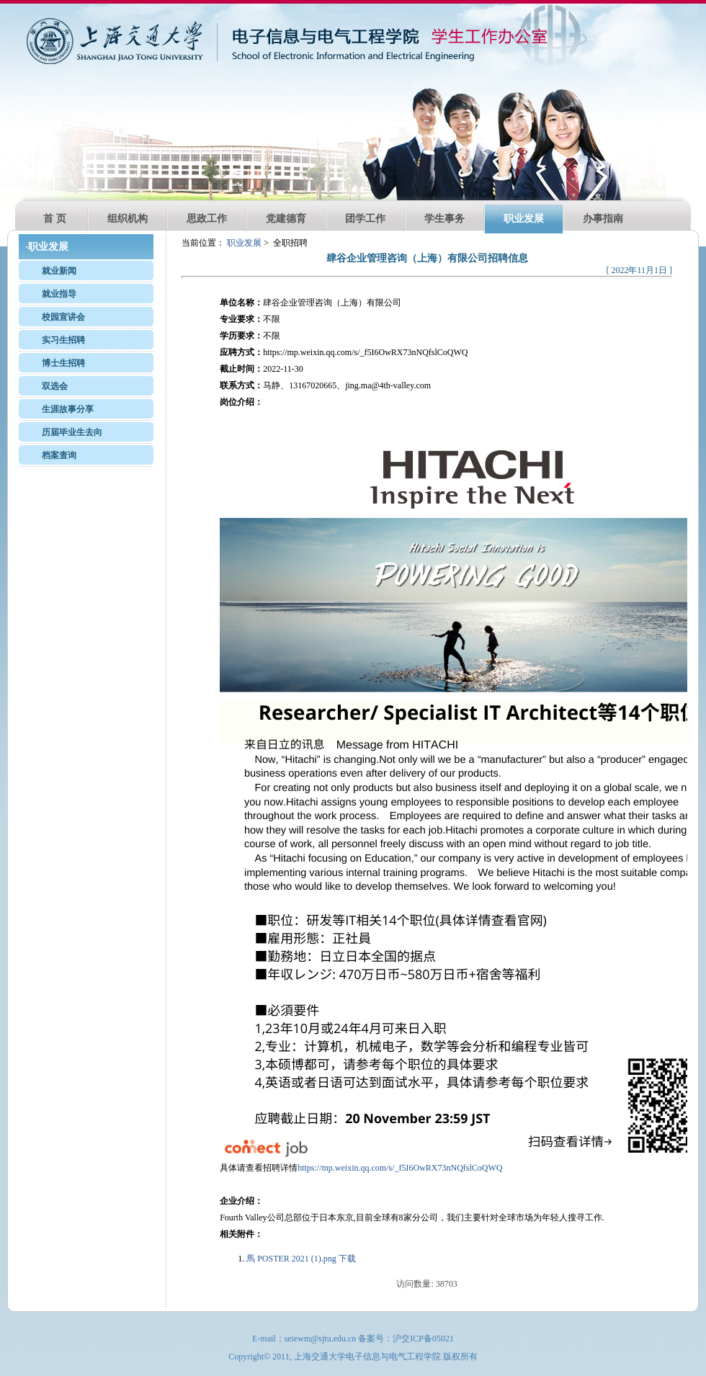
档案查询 (59, 455)
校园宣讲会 (63, 317)
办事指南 (603, 218)
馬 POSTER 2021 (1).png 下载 (301, 1259)
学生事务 (444, 218)
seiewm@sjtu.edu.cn (321, 1338)
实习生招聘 (63, 340)
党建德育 (286, 218)
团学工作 (365, 218)
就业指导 (59, 294)
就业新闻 (59, 271)
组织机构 (127, 218)
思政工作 (207, 218)
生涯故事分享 (68, 409)
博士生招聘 (63, 363)
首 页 (54, 218)
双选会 (55, 386)
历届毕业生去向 (72, 432)
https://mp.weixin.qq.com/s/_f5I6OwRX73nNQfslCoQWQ (400, 1168)
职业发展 (524, 218)
